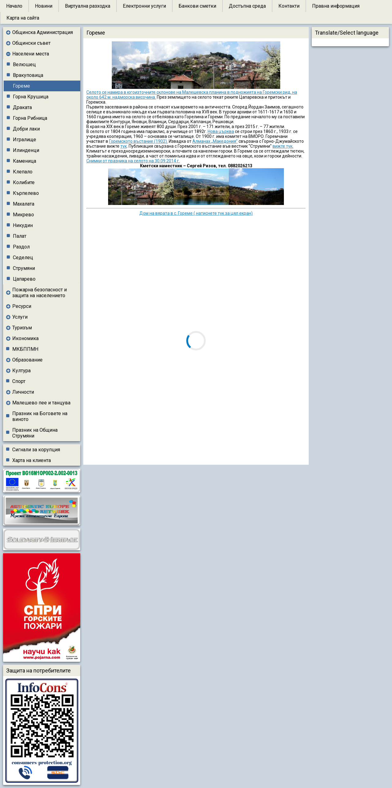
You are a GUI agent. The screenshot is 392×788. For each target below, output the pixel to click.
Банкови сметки (197, 6)
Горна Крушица (30, 97)
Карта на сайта (22, 18)
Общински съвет (31, 43)
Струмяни (24, 268)
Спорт (18, 381)
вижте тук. (283, 146)
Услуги (20, 317)
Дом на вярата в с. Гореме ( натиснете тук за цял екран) (196, 213)
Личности (23, 392)
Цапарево (24, 279)
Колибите (24, 182)
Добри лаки (26, 129)
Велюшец (24, 64)
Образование (27, 360)
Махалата (23, 204)
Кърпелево (26, 193)
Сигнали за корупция (36, 450)
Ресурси (21, 306)
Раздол (21, 247)
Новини (43, 6)
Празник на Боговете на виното (39, 416)
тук (123, 146)
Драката (22, 107)
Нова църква (221, 131)
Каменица (24, 161)
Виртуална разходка (87, 6)
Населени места (30, 54)
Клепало (22, 172)
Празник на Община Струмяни (35, 433)
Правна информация (336, 6)
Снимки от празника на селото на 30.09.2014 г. (133, 160)
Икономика (25, 338)
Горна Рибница (30, 118)
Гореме (21, 86)
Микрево (23, 215)
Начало (14, 6)
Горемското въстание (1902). (138, 141)
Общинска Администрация (42, 32)
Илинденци (26, 150)
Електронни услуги (144, 6)
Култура (21, 370)
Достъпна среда (247, 6)
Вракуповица (28, 75)
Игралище (24, 139)
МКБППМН (25, 349)
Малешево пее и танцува (41, 403)
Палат (19, 236)
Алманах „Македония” (215, 141)
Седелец (23, 257)
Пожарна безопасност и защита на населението (39, 292)
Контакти (289, 6)
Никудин (23, 225)
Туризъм (22, 328)
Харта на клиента (31, 460)
